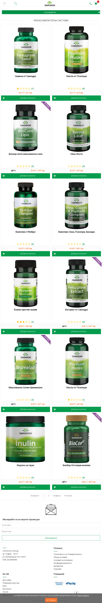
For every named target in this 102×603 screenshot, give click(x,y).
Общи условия (60, 557)
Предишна (35, 496)
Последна (68, 496)
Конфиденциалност (63, 563)
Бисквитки (58, 566)
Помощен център (11, 583)
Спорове (57, 569)
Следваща (57, 496)
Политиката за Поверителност (68, 554)
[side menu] (4, 3)
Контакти (7, 588)
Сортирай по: (72, 12)
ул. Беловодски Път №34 (14, 556)
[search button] (15, 3)
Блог (5, 586)
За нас (5, 591)
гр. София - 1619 (10, 553)
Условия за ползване (63, 560)
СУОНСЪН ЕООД (10, 550)
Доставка (7, 580)
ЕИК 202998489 (10, 559)
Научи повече (83, 595)
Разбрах (51, 600)
